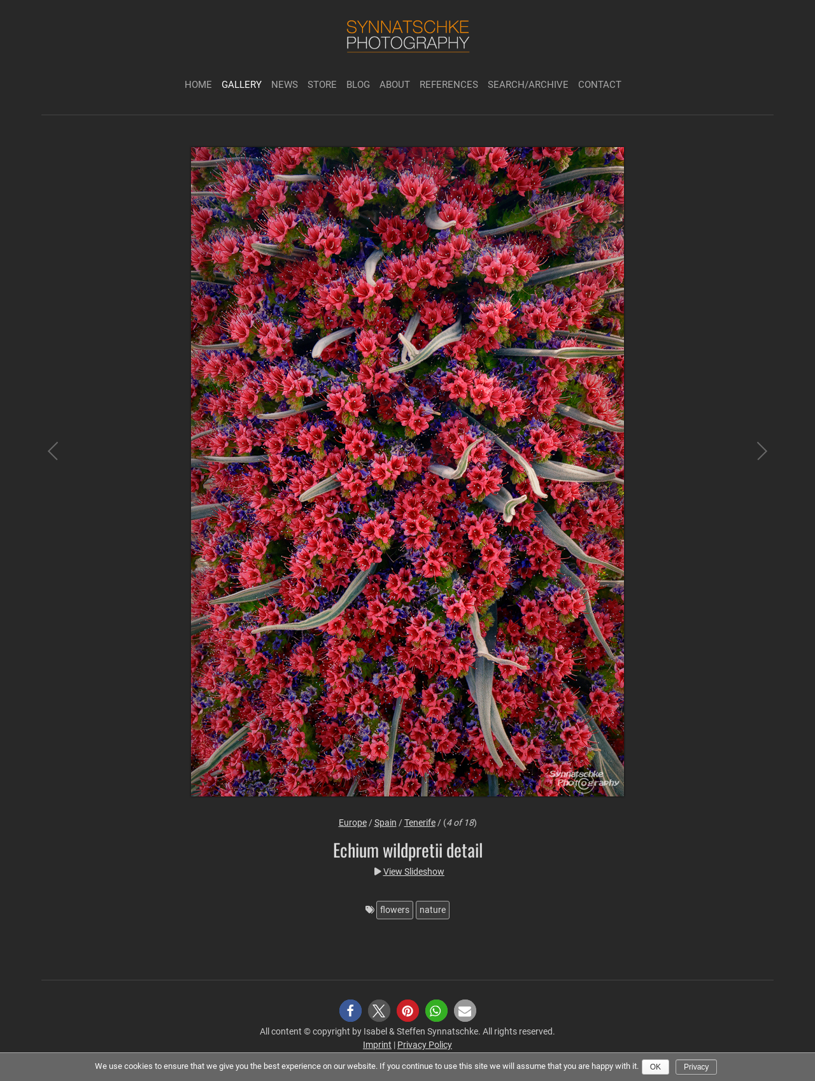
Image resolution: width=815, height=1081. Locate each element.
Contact (599, 84)
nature (433, 910)
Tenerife (420, 822)
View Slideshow (413, 871)
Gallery (242, 84)
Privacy (696, 1067)
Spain (385, 822)
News (284, 84)
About (394, 84)
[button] (350, 1011)
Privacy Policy (424, 1045)
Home (198, 84)
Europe (353, 822)
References (449, 84)
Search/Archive (528, 84)
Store (322, 84)
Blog (358, 84)
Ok (655, 1067)
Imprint (377, 1045)
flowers (394, 910)
